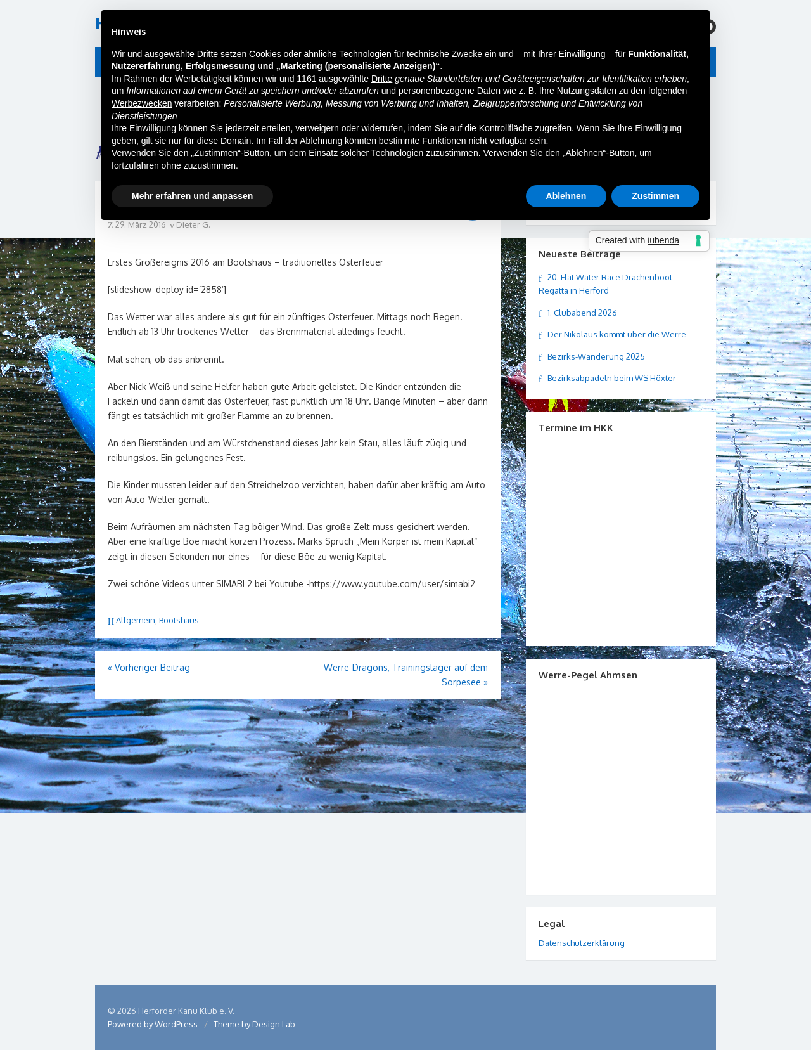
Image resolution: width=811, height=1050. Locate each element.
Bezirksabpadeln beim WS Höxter (611, 378)
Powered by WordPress (153, 1024)
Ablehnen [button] (566, 196)
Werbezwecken (142, 103)
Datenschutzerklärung (582, 943)
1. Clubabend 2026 (582, 313)
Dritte (381, 79)
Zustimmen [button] (655, 196)
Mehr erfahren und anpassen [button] (192, 196)
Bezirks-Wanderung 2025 (596, 356)
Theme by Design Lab (254, 1024)
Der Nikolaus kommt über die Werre (616, 334)
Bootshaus (179, 620)
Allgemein (135, 620)
